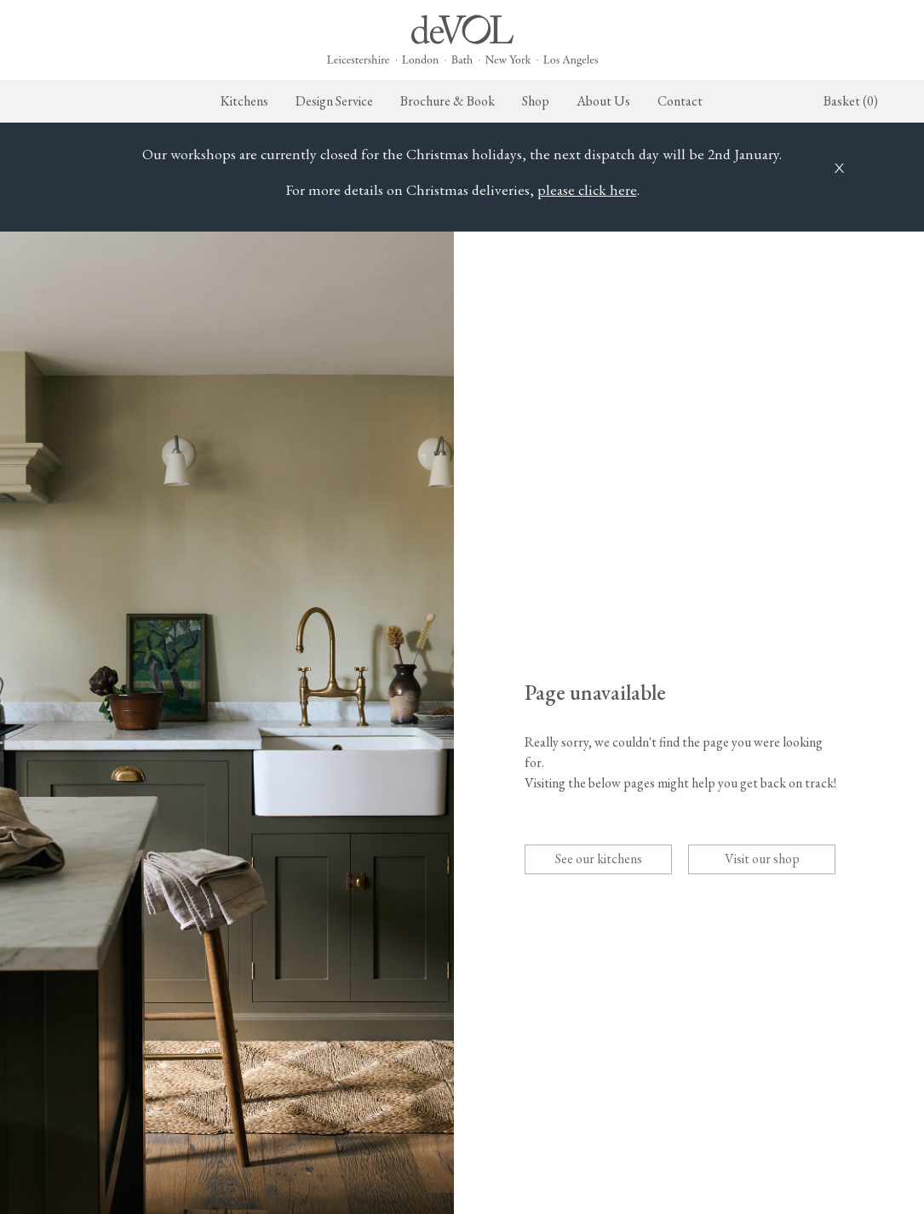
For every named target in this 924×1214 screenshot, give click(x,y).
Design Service (334, 101)
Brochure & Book (447, 101)
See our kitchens (598, 859)
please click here (587, 189)
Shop (535, 101)
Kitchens (244, 101)
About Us (603, 101)
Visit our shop (762, 859)
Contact (680, 101)
